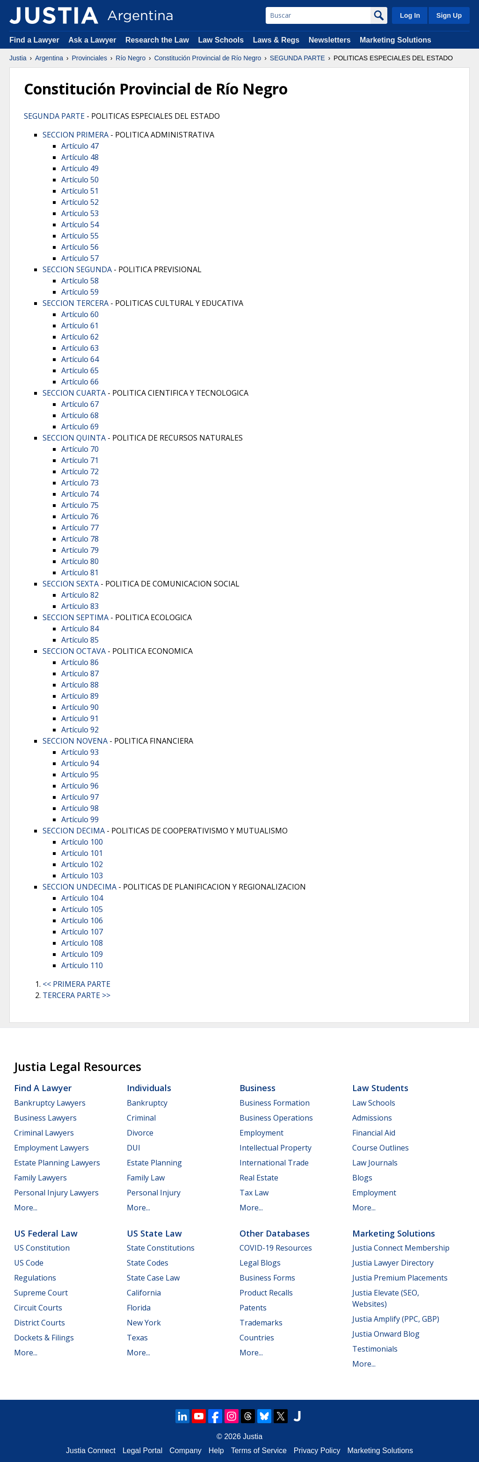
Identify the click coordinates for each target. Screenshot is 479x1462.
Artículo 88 (80, 685)
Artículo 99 (80, 819)
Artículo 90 (80, 707)
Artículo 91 (80, 718)
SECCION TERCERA (76, 303)
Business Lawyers (45, 1118)
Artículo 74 (80, 494)
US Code (29, 1263)
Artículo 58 (80, 280)
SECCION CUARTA (74, 393)
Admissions (372, 1118)
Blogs (362, 1177)
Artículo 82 (80, 595)
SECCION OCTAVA (74, 651)
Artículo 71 (80, 460)
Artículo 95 (80, 774)
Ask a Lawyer (93, 40)
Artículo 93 (80, 752)
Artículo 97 (80, 797)
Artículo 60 (80, 314)
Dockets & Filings (44, 1337)
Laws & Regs (276, 40)
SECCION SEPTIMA (76, 617)
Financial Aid (373, 1133)
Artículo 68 (80, 415)
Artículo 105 (82, 909)
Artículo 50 (80, 179)
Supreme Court (41, 1293)
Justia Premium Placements (400, 1278)
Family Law (146, 1177)
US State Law (154, 1233)
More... (25, 1207)
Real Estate (259, 1177)
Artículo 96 (80, 786)
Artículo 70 (80, 449)
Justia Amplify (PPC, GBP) (395, 1319)
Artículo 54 (80, 224)
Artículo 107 (82, 931)
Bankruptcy (147, 1103)
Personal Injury (154, 1192)
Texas (137, 1337)
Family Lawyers (40, 1177)
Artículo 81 (80, 572)
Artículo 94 (80, 763)
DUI (133, 1148)
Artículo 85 (80, 640)
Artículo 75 (80, 505)
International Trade (274, 1163)
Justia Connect (91, 1451)
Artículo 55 (80, 236)
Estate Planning (154, 1163)
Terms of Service (259, 1451)
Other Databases (275, 1233)
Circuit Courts (38, 1308)
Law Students (380, 1087)
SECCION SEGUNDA (77, 269)
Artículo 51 (80, 191)
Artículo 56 (80, 247)
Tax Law (254, 1192)
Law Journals (375, 1163)
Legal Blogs (260, 1263)
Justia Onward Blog (386, 1334)
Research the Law (157, 40)
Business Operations (276, 1118)
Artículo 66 (80, 381)
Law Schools (221, 40)
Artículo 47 (80, 146)
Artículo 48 (80, 157)
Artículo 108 (82, 943)
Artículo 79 (80, 550)
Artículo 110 (82, 965)
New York (144, 1322)
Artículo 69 (80, 426)
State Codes (147, 1263)
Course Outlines (380, 1148)
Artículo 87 (80, 673)
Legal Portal (142, 1451)
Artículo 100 (82, 842)
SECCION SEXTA (71, 584)
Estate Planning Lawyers (57, 1163)
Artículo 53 (80, 213)
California (144, 1293)
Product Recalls (266, 1293)
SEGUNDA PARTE (297, 58)
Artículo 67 (80, 404)
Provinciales (89, 58)
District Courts (39, 1322)
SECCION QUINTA (74, 438)
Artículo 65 (80, 370)
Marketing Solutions (395, 40)
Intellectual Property (276, 1148)
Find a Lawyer (34, 40)
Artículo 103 (82, 875)
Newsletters (330, 40)
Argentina (49, 58)
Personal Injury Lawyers (56, 1192)
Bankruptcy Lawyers (50, 1103)
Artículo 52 (80, 202)
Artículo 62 (80, 337)
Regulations (35, 1278)
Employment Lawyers (51, 1148)
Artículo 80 (80, 561)
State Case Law (153, 1278)
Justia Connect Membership (401, 1248)
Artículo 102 (82, 864)
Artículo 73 (80, 483)
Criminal (141, 1118)
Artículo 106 (82, 920)
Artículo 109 (82, 954)
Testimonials (375, 1349)
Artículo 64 (80, 359)
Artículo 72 (80, 471)
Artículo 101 (82, 853)
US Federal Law (46, 1233)
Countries (257, 1337)
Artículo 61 (80, 325)
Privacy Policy (317, 1451)
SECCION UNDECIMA (79, 887)
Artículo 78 (80, 539)
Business (258, 1087)
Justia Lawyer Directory (393, 1263)
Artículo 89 (80, 696)
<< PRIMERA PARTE (76, 984)
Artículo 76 (80, 516)
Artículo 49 (80, 168)
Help (216, 1451)
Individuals (149, 1087)
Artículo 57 (80, 258)
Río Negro (130, 58)
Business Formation (275, 1103)
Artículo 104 (82, 898)
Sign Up (449, 15)
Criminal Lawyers (44, 1133)
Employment (261, 1133)
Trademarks (261, 1322)
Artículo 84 (80, 628)
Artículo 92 (80, 729)
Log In (410, 15)
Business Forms (267, 1278)
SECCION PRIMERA (76, 135)
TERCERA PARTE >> (76, 995)
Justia (18, 58)
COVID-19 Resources (276, 1248)
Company (185, 1451)
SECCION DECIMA (74, 830)
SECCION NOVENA (75, 741)
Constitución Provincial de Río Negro (207, 58)
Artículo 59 (80, 292)
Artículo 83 (80, 606)
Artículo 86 (80, 662)
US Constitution (42, 1248)
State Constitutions (161, 1248)
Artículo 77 (80, 527)
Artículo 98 (80, 808)
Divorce (140, 1133)
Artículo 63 (80, 348)
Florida (139, 1308)
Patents (253, 1308)
